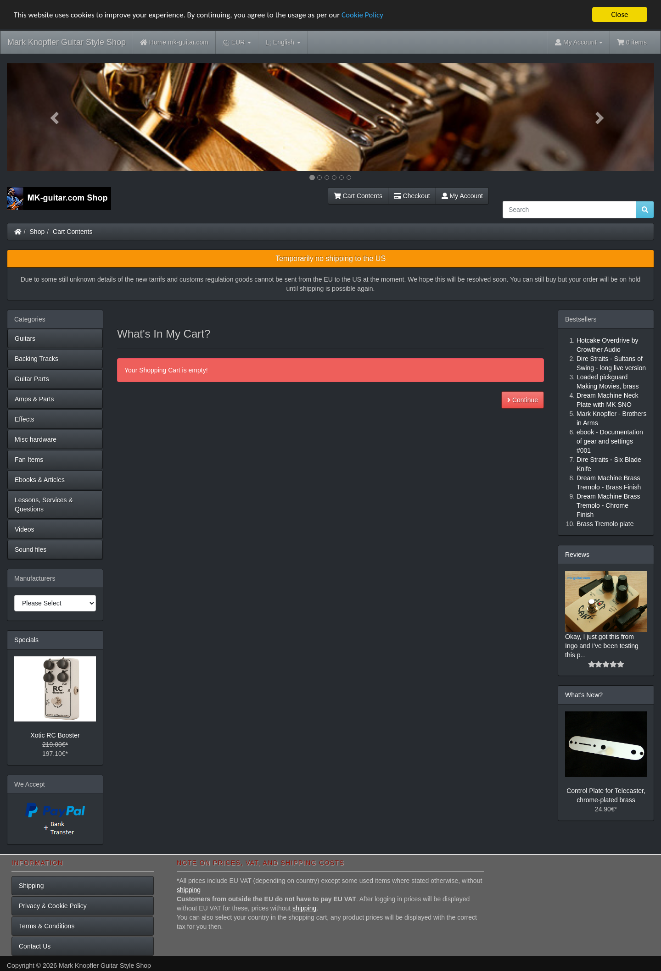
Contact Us (34, 946)
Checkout (412, 196)
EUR (237, 42)
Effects (24, 419)
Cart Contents (358, 196)
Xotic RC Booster (54, 735)
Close (619, 14)
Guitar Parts (32, 379)
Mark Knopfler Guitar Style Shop (66, 42)
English (283, 42)
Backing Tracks (36, 358)
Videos (24, 529)
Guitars (25, 338)
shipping (189, 889)
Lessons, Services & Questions (44, 504)
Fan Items (29, 459)
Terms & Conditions (46, 926)
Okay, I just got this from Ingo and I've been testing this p (602, 646)
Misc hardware (35, 439)
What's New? (584, 695)
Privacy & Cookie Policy (53, 906)
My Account (462, 196)
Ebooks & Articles (40, 479)
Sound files (30, 549)
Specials (26, 640)
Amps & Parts (34, 399)
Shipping (31, 885)
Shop (37, 231)
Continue (522, 400)
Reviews (577, 554)
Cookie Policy (362, 15)
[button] (55, 117)
